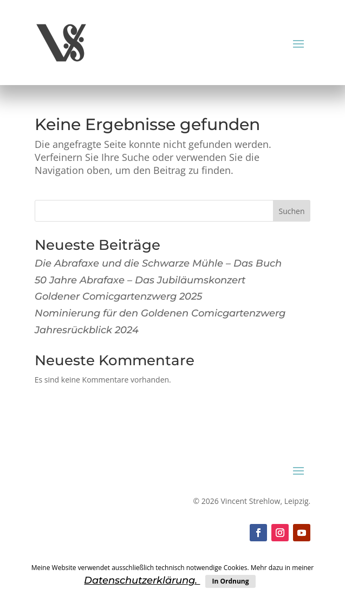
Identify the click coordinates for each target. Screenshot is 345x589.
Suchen (291, 211)
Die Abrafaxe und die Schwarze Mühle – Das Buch (158, 263)
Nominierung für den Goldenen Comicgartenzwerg (160, 313)
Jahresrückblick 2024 (87, 330)
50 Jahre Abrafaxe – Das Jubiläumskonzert (140, 280)
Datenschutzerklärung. (142, 580)
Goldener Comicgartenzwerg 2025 (118, 296)
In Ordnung (230, 581)
